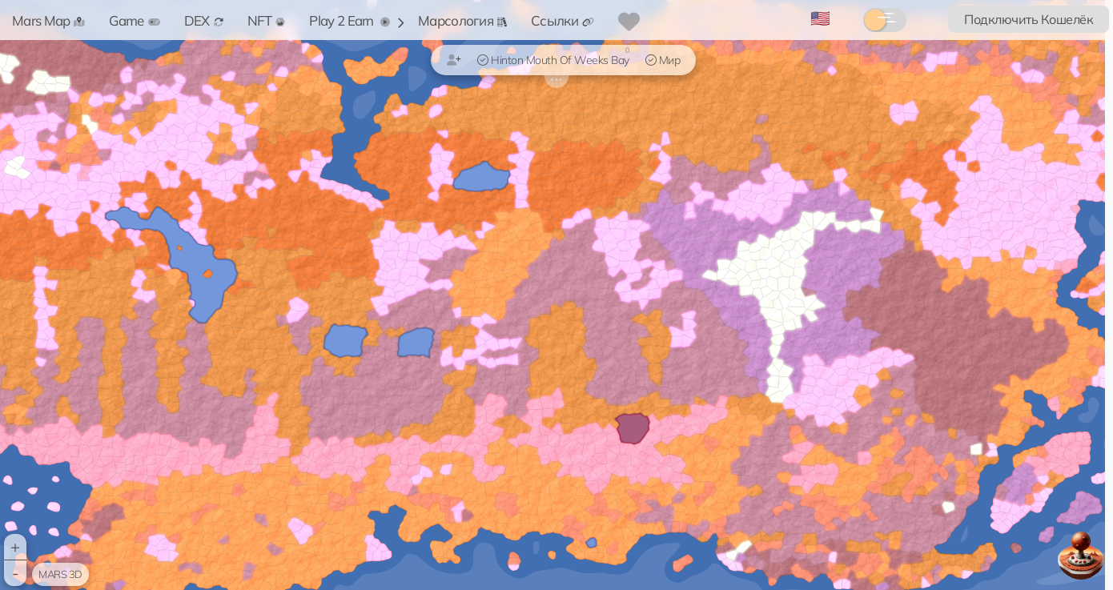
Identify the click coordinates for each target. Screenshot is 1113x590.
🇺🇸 (820, 18)
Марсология (462, 20)
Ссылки (562, 20)
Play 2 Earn (349, 20)
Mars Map (48, 20)
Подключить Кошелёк (1028, 19)
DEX (203, 20)
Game (134, 20)
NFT (266, 20)
